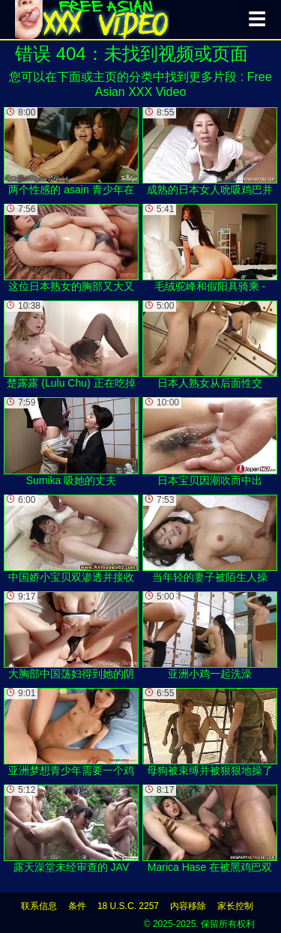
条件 (77, 906)
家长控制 (235, 906)
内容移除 (188, 906)
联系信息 (39, 906)
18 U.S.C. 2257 (128, 906)
